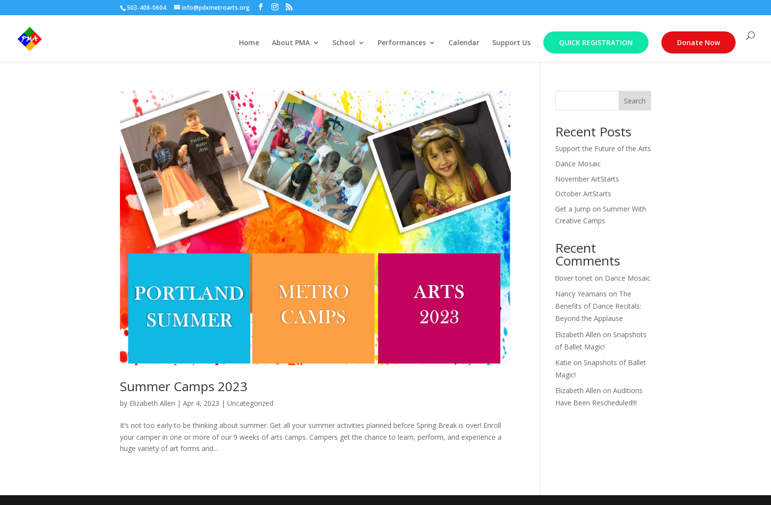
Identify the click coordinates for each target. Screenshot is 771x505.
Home (249, 43)
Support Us (511, 43)
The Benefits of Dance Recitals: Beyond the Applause (598, 306)
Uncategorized (250, 403)
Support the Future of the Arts (603, 148)
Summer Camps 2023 (183, 386)
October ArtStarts (583, 193)
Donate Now (698, 42)
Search (635, 101)
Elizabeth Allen (152, 403)
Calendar (463, 43)
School (343, 43)
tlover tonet (574, 278)
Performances (402, 43)
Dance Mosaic (578, 163)
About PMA (291, 43)
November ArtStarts (587, 179)
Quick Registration (596, 42)
